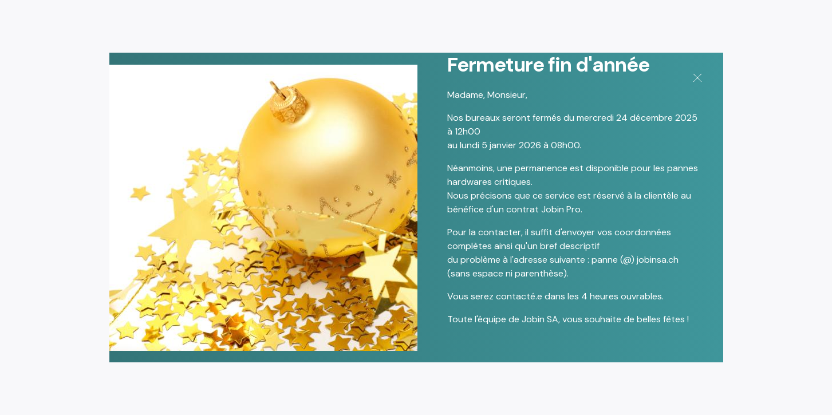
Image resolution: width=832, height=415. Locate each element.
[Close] (695, 74)
